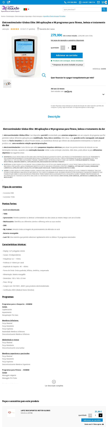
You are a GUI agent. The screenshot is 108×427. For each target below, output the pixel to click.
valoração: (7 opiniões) (18, 29)
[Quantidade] (68, 47)
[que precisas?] (85, 9)
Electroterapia (37, 16)
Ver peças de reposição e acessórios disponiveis (67, 40)
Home (3, 16)
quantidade (55, 48)
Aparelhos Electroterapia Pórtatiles (54, 16)
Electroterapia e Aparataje (23, 16)
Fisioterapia (10, 16)
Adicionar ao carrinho (66, 55)
